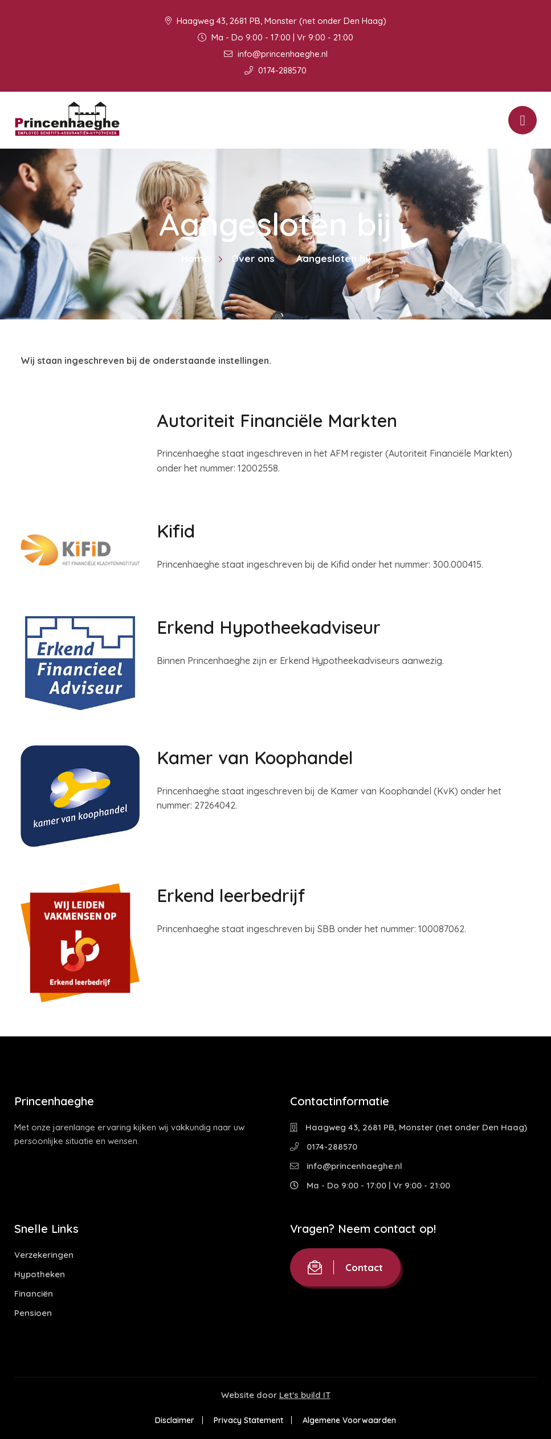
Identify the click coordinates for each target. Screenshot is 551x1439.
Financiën (33, 1293)
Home (195, 258)
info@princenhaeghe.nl (276, 53)
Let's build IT (304, 1394)
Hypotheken (39, 1274)
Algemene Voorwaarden (349, 1420)
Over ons (253, 258)
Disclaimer (174, 1420)
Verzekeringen (44, 1254)
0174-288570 (275, 70)
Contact (345, 1267)
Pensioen (33, 1312)
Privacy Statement (248, 1420)
